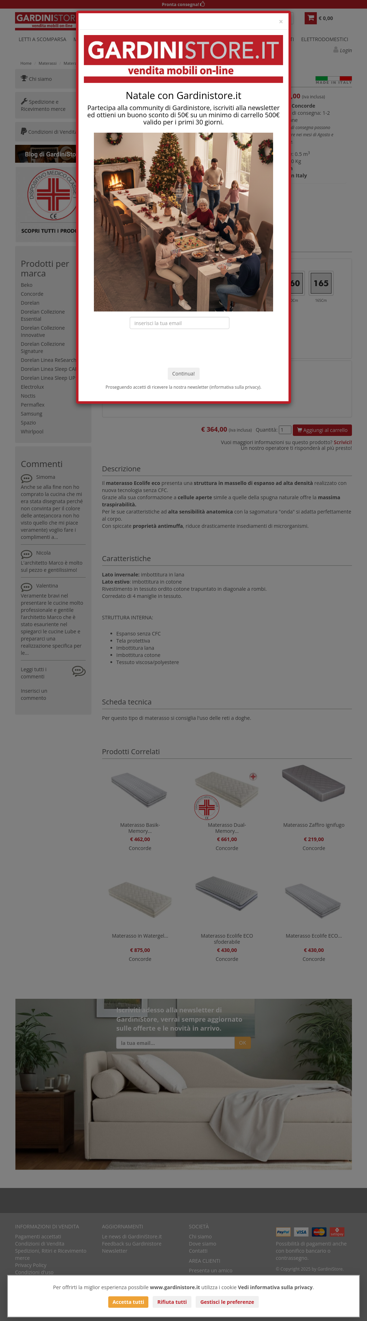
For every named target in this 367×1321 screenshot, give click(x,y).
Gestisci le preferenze (227, 1301)
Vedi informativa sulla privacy (275, 1287)
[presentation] (183, 348)
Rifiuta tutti (172, 1301)
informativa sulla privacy (235, 387)
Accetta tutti (128, 1301)
